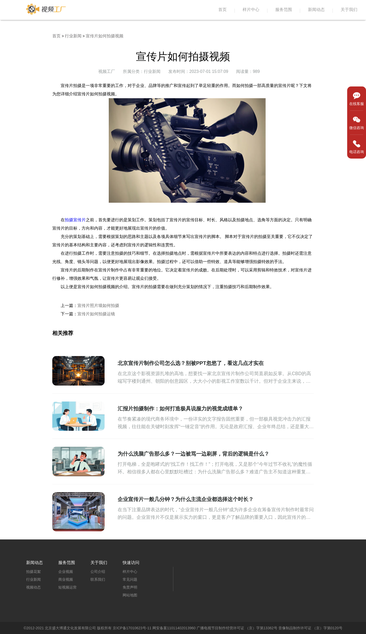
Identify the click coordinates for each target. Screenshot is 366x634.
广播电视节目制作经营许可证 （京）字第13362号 (237, 628)
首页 (222, 9)
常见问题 (130, 579)
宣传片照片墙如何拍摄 (98, 305)
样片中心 (251, 9)
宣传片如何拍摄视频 (104, 36)
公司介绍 (97, 571)
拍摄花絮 (33, 571)
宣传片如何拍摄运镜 (96, 314)
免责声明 (130, 587)
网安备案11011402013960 (174, 628)
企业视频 (65, 571)
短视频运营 (67, 587)
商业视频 (65, 579)
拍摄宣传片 (75, 220)
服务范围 (283, 9)
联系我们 (97, 579)
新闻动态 (316, 9)
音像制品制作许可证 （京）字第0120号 (310, 628)
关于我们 (349, 9)
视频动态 (33, 587)
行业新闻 (73, 36)
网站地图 (130, 595)
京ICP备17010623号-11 (132, 628)
